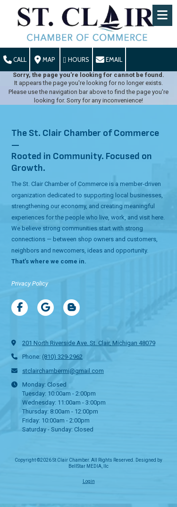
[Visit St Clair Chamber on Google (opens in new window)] (45, 307)
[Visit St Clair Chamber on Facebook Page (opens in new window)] (19, 307)
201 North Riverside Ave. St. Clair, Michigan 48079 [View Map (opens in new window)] (88, 342)
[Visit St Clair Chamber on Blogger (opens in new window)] (71, 307)
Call (14, 60)
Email (109, 60)
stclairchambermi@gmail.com (63, 370)
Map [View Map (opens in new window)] (44, 60)
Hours (76, 60)
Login (89, 481)
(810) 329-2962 (62, 356)
